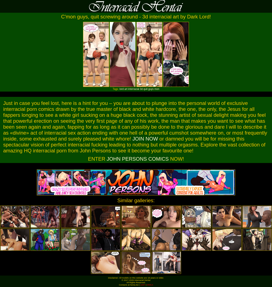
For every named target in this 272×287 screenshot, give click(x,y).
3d (141, 89)
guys (151, 89)
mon (156, 89)
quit (145, 89)
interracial (133, 89)
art (126, 89)
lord (121, 89)
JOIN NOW (145, 139)
